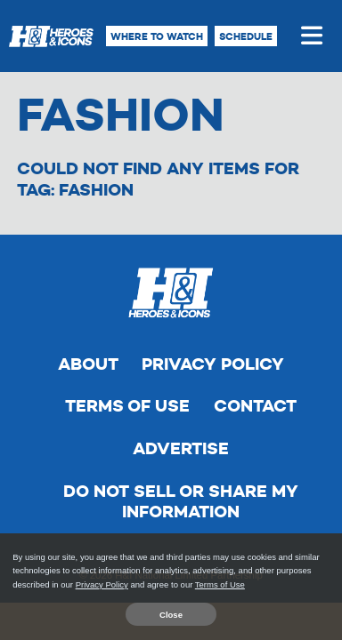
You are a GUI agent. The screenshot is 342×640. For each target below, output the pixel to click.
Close (171, 615)
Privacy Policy (213, 364)
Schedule (246, 36)
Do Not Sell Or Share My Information (180, 502)
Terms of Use (127, 406)
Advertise (181, 448)
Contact (255, 406)
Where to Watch (156, 36)
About (88, 364)
